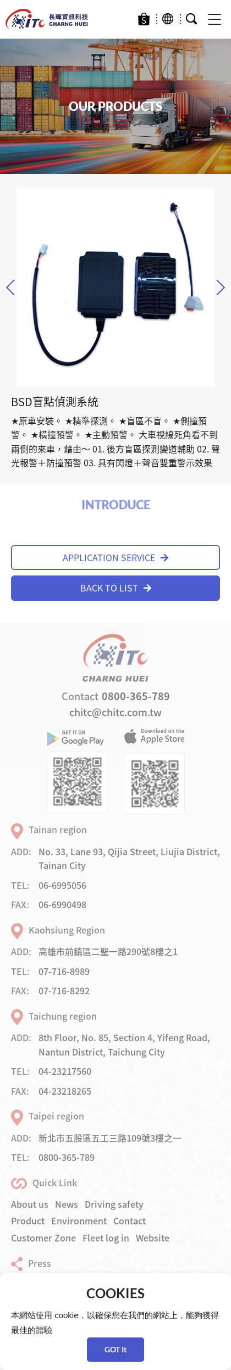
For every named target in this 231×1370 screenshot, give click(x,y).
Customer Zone (43, 1237)
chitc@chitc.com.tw (115, 712)
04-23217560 (64, 1071)
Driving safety (114, 1204)
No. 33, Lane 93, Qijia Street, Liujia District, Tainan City (129, 858)
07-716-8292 (64, 990)
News (66, 1204)
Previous (13, 287)
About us (29, 1204)
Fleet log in (105, 1237)
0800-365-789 (136, 696)
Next (217, 287)
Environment (79, 1220)
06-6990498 (62, 904)
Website (152, 1237)
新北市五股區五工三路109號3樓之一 (110, 1137)
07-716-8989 (64, 971)
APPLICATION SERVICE (115, 557)
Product (28, 1220)
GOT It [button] (116, 1349)
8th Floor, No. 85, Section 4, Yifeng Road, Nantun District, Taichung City (124, 1044)
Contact (129, 1220)
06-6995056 (62, 885)
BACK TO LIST (115, 587)
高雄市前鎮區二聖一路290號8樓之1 (108, 951)
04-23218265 (64, 1090)
